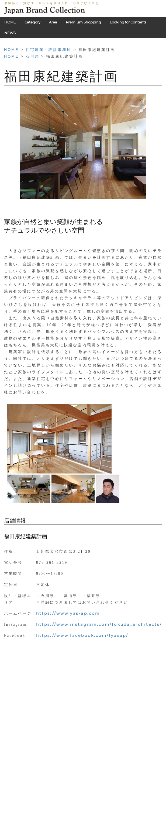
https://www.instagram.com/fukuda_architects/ (99, 624)
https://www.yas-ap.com (68, 613)
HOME (10, 22)
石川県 (32, 56)
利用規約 (77, 824)
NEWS (10, 33)
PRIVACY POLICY (50, 824)
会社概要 (97, 824)
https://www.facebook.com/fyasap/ (82, 635)
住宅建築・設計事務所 (49, 49)
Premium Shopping (83, 22)
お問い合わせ (120, 824)
